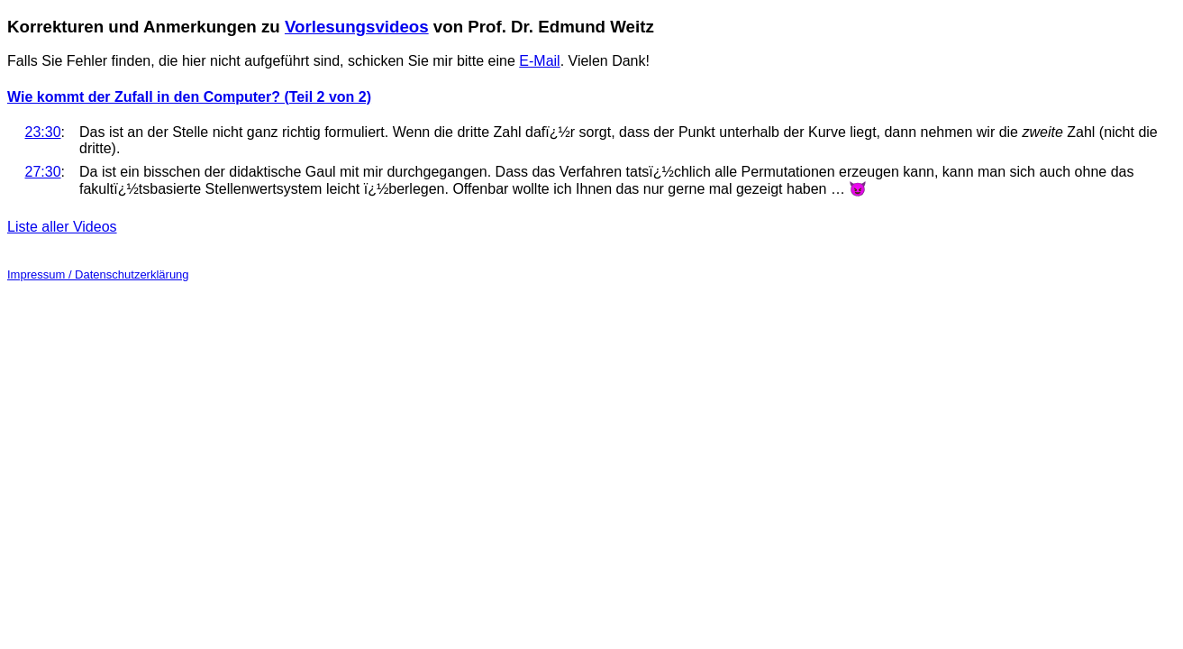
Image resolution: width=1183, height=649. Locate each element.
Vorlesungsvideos (357, 26)
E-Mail (539, 61)
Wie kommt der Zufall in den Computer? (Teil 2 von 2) (189, 97)
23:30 (43, 132)
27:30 (43, 171)
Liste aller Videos (62, 226)
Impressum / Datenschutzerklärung (98, 274)
